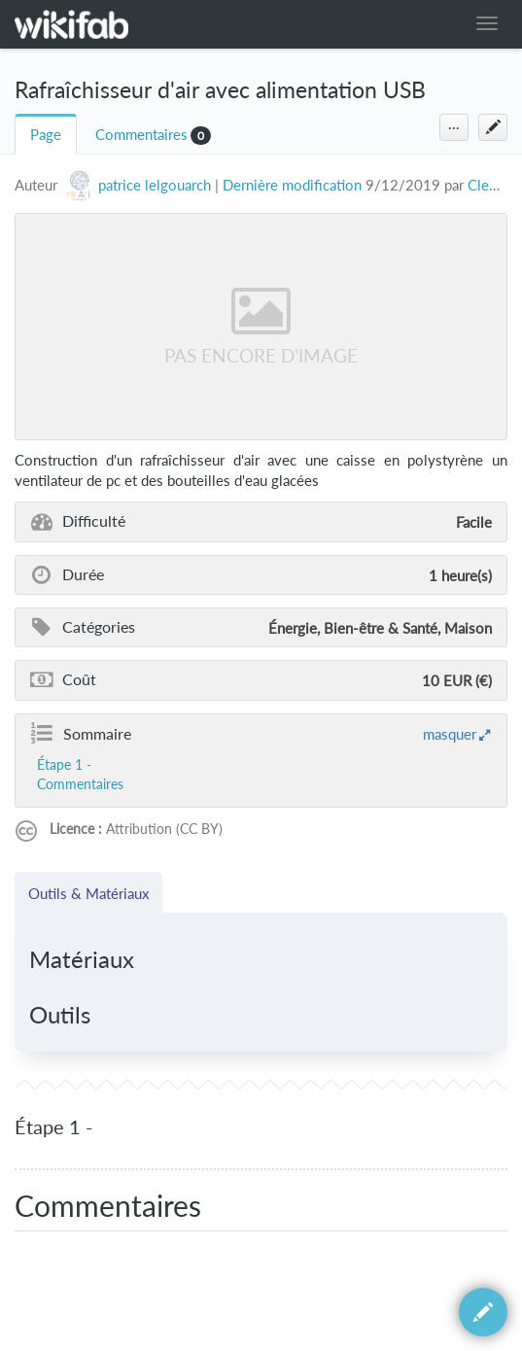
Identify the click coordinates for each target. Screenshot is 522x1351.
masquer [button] (449, 734)
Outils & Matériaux (88, 893)
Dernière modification (292, 185)
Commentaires (141, 134)
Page (45, 134)
